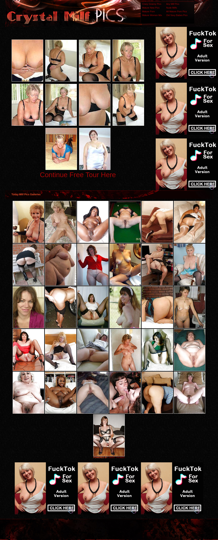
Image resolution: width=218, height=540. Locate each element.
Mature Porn (148, 11)
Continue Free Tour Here (78, 175)
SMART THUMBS (116, 457)
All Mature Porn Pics (176, 11)
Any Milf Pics (172, 4)
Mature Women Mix (152, 15)
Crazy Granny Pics (151, 4)
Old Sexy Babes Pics (176, 15)
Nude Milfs (171, 7)
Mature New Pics (150, 7)
